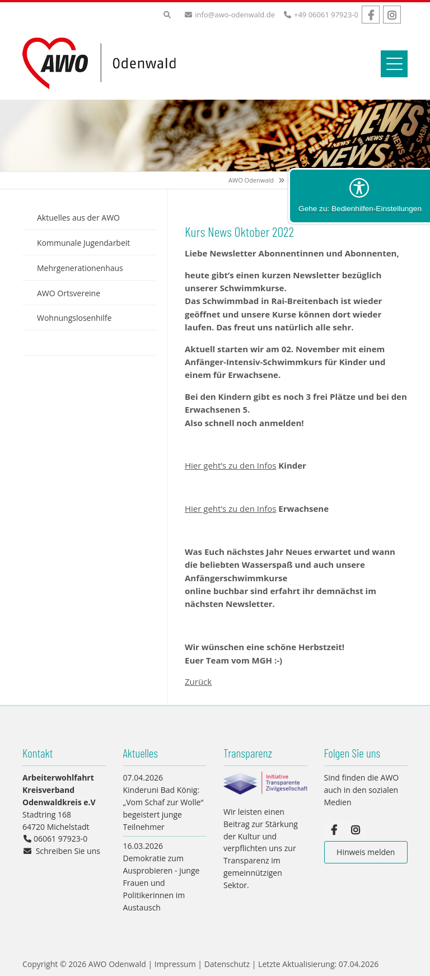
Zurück (198, 681)
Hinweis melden (365, 852)
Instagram (392, 15)
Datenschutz (227, 964)
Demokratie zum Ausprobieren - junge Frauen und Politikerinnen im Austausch (161, 882)
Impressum (175, 964)
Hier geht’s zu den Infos (230, 465)
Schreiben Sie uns (68, 851)
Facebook (371, 15)
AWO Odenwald (251, 180)
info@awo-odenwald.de (235, 15)
